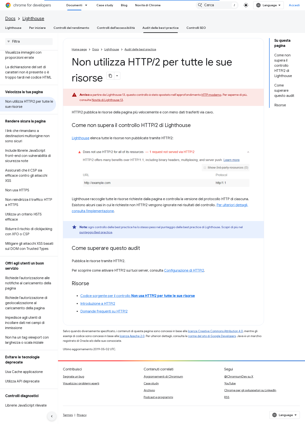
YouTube (230, 383)
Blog (124, 5)
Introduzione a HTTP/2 (97, 304)
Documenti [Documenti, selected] (74, 5)
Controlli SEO (196, 28)
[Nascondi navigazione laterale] (51, 416)
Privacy (82, 415)
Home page (79, 49)
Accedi (294, 5)
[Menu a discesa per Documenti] (87, 5)
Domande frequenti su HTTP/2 (104, 311)
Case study (104, 5)
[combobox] (217, 5)
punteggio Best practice (95, 232)
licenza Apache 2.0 (132, 336)
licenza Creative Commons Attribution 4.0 (215, 331)
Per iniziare (37, 28)
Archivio (149, 390)
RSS (226, 397)
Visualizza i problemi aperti (81, 383)
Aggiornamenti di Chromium (163, 376)
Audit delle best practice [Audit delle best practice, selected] (160, 28)
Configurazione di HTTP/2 (184, 270)
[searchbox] (29, 41)
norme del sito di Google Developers (212, 336)
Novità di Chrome (148, 5)
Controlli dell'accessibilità (116, 28)
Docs (10, 18)
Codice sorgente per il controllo (137, 296)
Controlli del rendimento (71, 28)
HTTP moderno (211, 95)
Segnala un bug (73, 376)
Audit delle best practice (140, 49)
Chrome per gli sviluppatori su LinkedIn (250, 390)
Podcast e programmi (158, 397)
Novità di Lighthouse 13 (107, 100)
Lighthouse (33, 18)
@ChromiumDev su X (238, 376)
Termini (68, 415)
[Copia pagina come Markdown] (110, 75)
